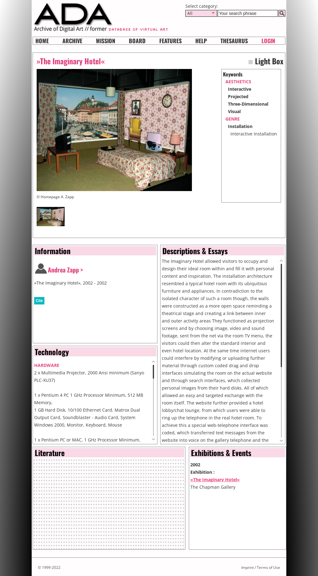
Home (42, 41)
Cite (39, 301)
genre (232, 119)
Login (268, 41)
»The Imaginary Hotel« (215, 479)
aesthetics (238, 82)
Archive (72, 41)
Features (170, 41)
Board (137, 41)
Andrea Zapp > (65, 269)
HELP (201, 41)
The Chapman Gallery (212, 487)
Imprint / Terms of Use (260, 567)
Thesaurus (234, 41)
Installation (240, 126)
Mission (105, 41)
